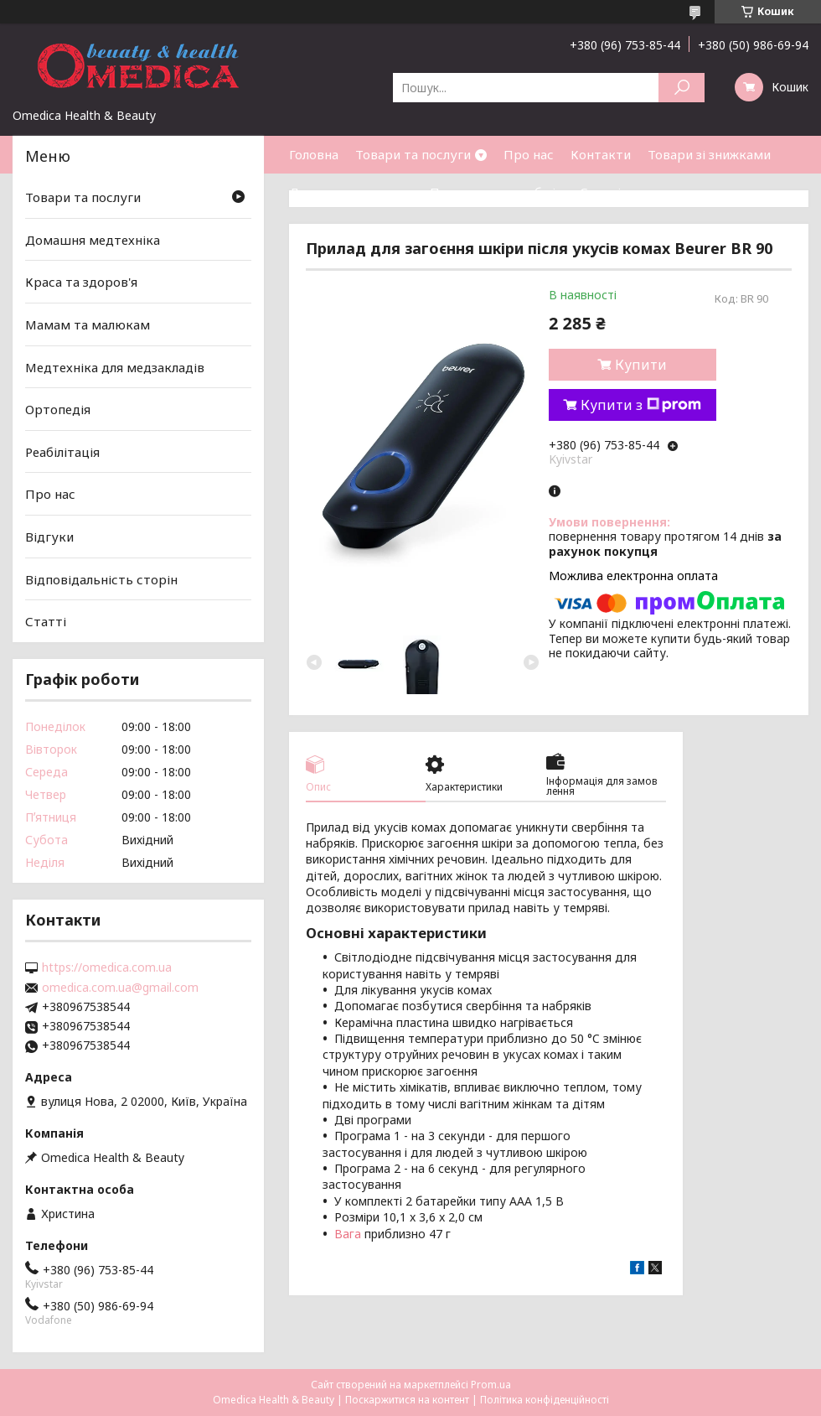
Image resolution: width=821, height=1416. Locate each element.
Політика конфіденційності (544, 1400)
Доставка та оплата (351, 192)
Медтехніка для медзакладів (114, 366)
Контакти (601, 154)
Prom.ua (491, 1384)
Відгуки (49, 536)
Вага (347, 1234)
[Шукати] (681, 87)
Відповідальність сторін (101, 579)
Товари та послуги (413, 154)
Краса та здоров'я (81, 281)
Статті (600, 192)
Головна (313, 154)
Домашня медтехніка (92, 239)
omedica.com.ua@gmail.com (120, 987)
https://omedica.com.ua (107, 967)
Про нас (528, 154)
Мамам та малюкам (87, 324)
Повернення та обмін (496, 192)
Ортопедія (57, 409)
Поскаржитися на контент (407, 1400)
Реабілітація (62, 451)
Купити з (641, 405)
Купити (641, 364)
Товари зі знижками (709, 154)
